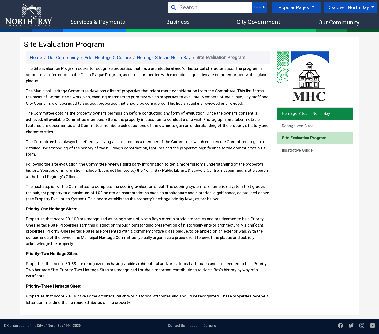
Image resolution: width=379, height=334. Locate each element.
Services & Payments (97, 22)
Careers (209, 325)
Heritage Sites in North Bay (164, 57)
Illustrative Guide (297, 150)
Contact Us (176, 325)
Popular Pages (294, 7)
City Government (258, 22)
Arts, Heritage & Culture (108, 57)
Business (178, 22)
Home (36, 57)
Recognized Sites (297, 125)
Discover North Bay (348, 7)
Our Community (338, 22)
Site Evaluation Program (304, 137)
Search (259, 7)
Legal (194, 325)
